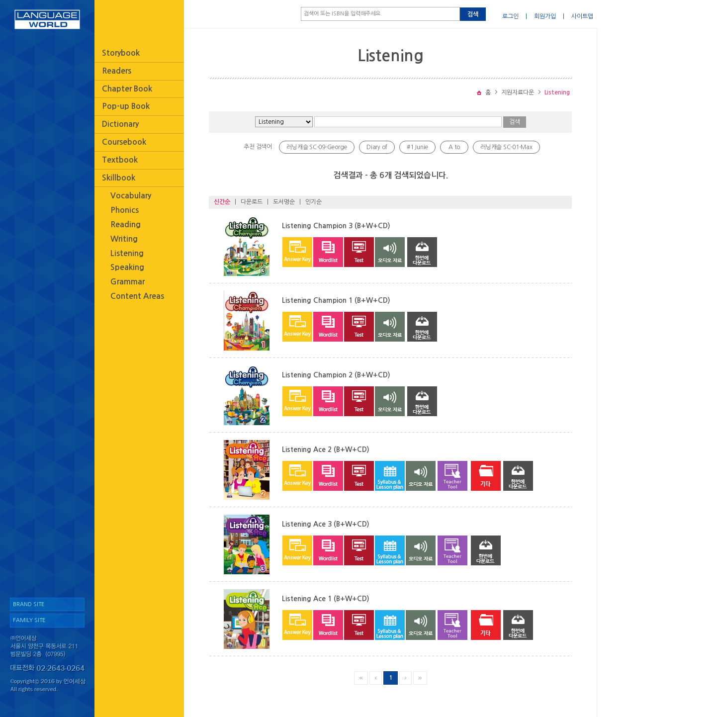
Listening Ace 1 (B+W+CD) (325, 598)
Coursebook (124, 142)
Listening (127, 253)
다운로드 (252, 202)
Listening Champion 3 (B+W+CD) (336, 225)
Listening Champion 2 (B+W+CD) (336, 374)
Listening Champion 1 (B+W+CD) (336, 300)
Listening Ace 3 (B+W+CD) (325, 524)
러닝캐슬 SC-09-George (316, 147)
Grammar (127, 281)
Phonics (124, 210)
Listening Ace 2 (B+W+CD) (325, 449)
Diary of (376, 147)
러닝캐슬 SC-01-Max (506, 147)
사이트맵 (582, 16)
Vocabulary (130, 195)
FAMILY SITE (29, 620)
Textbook (120, 160)
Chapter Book (127, 88)
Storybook (121, 53)
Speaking (127, 267)
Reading (125, 224)
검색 (472, 14)
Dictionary (120, 124)
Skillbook (118, 177)
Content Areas (137, 296)
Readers (116, 71)
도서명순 (284, 202)
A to (454, 147)
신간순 (222, 202)
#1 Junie (417, 147)
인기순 (313, 202)
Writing (124, 239)
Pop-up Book (126, 106)
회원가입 (545, 16)
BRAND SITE (28, 604)
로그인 (510, 16)
